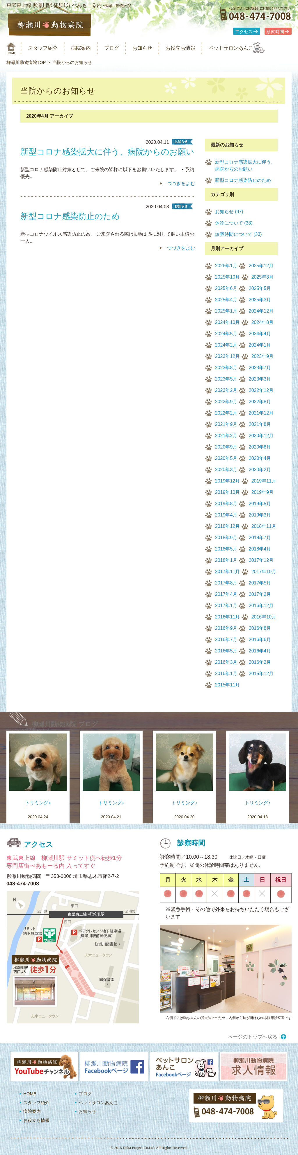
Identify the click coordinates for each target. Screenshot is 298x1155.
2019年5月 (260, 503)
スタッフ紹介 (46, 48)
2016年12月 (261, 605)
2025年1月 (226, 311)
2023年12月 (227, 356)
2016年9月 (226, 628)
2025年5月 (260, 288)
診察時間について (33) (238, 234)
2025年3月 (260, 299)
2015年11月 (227, 684)
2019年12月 (227, 480)
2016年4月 (260, 650)
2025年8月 (262, 277)
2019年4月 (226, 514)
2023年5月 (226, 378)
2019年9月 (262, 492)
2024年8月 (262, 322)
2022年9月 (226, 401)
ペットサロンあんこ (253, 48)
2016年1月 (226, 673)
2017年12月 (261, 560)
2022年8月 (260, 401)
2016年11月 (227, 616)
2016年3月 (226, 662)
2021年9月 (226, 424)
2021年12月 (261, 412)
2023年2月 (226, 390)
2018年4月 (260, 548)
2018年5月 (226, 548)
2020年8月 (260, 446)
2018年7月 (260, 537)
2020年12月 (261, 435)
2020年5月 (226, 458)
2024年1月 (260, 344)
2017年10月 (263, 571)
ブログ (122, 48)
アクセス (244, 31)
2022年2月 (226, 412)
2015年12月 (261, 673)
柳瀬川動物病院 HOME (11, 48)
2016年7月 (226, 639)
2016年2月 (260, 662)
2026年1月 (226, 265)
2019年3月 (260, 514)
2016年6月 (260, 639)
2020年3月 (226, 469)
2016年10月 (263, 616)
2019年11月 (263, 480)
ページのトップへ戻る (252, 1037)
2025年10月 (227, 277)
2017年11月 (227, 571)
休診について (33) (234, 222)
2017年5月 (260, 582)
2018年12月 (227, 526)
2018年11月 (263, 526)
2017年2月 (260, 594)
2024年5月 (226, 333)
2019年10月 (227, 492)
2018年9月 (226, 537)
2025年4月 (226, 299)
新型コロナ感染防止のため (243, 180)
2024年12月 (261, 311)
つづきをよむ (181, 183)
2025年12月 (261, 265)
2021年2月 (226, 435)
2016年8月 (260, 628)
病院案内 (88, 48)
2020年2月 (260, 469)
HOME (29, 1093)
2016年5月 (226, 650)
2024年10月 (227, 322)
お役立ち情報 (198, 48)
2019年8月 (226, 503)
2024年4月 (260, 333)
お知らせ (156, 48)
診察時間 (275, 31)
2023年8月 (226, 367)
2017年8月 (226, 582)
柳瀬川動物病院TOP (26, 62)
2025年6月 (226, 288)
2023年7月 (260, 367)
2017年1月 (226, 605)
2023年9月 (262, 356)
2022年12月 (261, 390)
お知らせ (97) (229, 211)
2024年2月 (226, 344)
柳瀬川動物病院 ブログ (65, 724)
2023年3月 (260, 378)
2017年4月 (226, 594)
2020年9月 (226, 446)
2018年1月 (226, 560)
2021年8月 (260, 424)
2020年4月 (260, 458)
